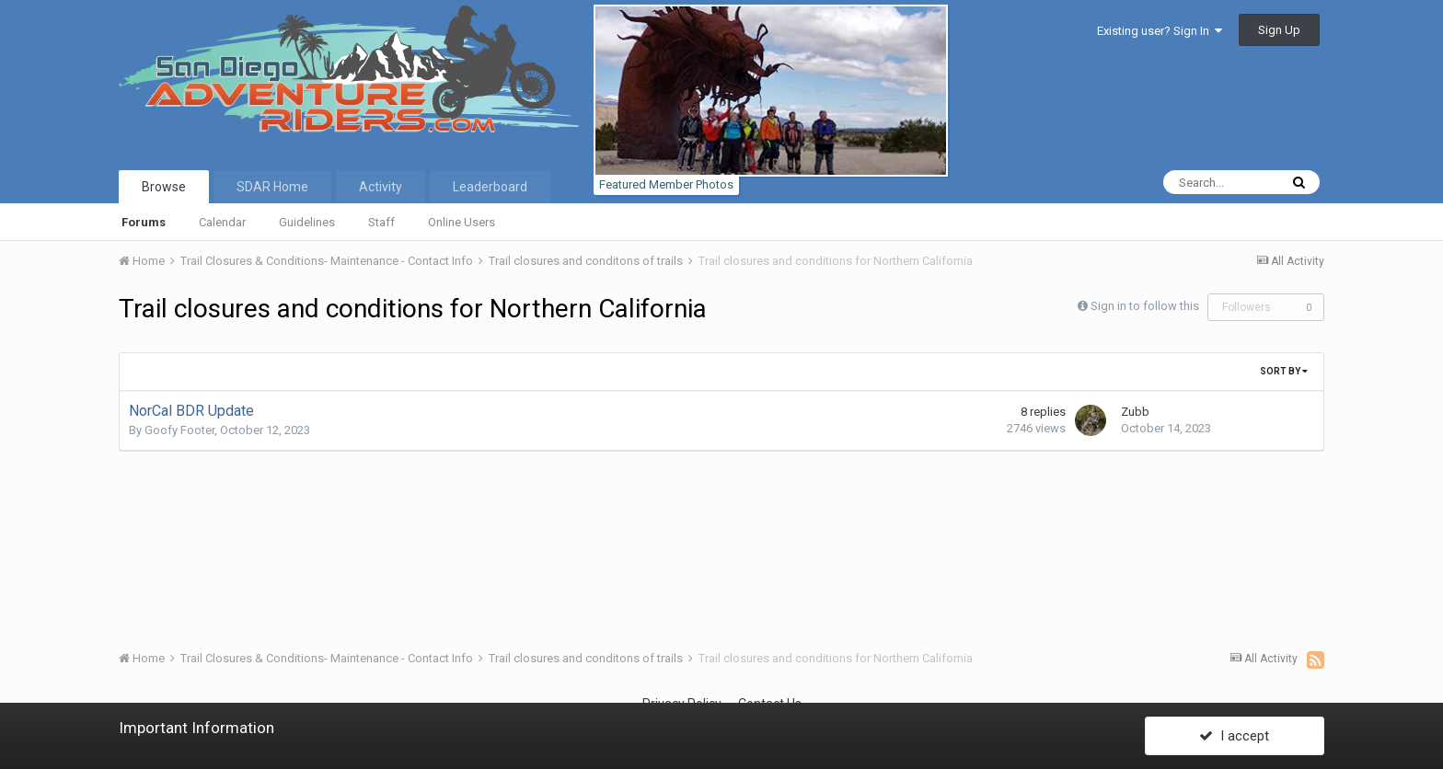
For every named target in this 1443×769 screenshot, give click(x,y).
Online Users (461, 222)
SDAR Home (272, 186)
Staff (381, 222)
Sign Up (1279, 30)
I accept (1234, 735)
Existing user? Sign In (1159, 31)
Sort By (1284, 371)
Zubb (1135, 412)
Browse (164, 186)
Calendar (222, 222)
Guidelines (307, 222)
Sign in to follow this (1145, 306)
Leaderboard (490, 186)
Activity (380, 186)
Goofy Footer (179, 430)
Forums (143, 222)
